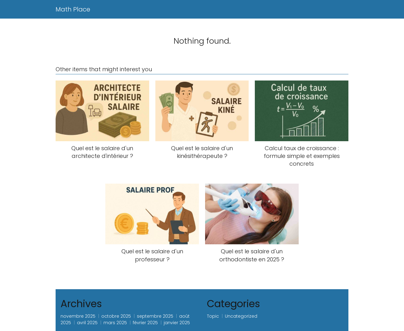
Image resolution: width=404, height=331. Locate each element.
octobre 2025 (116, 316)
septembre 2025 (155, 316)
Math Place (73, 9)
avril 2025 (87, 323)
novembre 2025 (78, 316)
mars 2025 (115, 323)
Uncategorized (241, 316)
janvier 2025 (177, 323)
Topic (213, 316)
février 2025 (145, 323)
